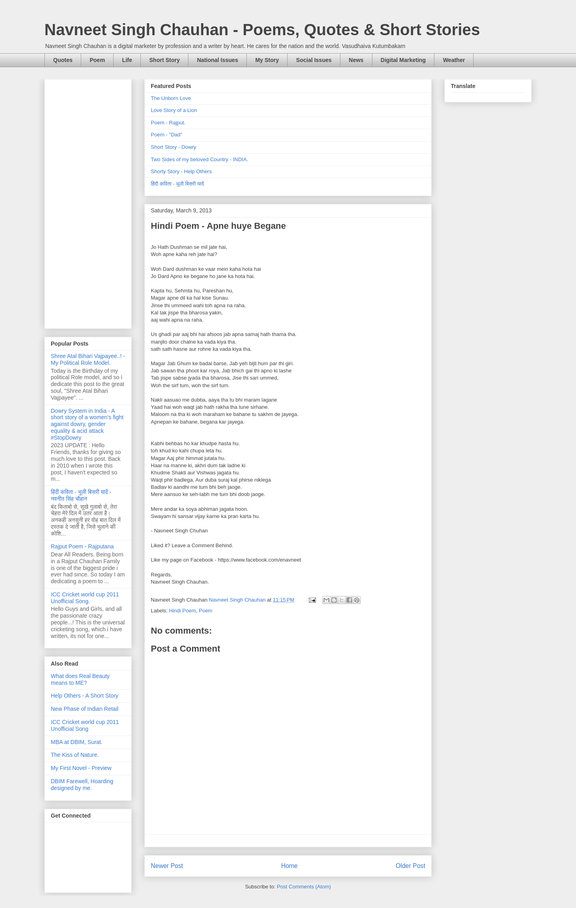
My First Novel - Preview (81, 768)
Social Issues (314, 60)
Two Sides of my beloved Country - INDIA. (199, 159)
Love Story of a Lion (174, 110)
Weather (454, 60)
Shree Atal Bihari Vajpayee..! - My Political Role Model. (88, 359)
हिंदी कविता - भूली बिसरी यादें (177, 184)
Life (127, 60)
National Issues (217, 60)
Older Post (410, 865)
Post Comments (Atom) (304, 887)
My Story (267, 60)
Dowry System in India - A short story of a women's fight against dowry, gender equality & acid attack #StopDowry (87, 424)
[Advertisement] (88, 202)
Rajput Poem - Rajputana (82, 546)
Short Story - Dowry (173, 147)
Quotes (62, 60)
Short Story (164, 60)
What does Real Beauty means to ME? (80, 679)
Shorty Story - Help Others (181, 171)
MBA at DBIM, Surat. (76, 742)
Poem (97, 60)
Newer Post (167, 865)
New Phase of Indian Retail (84, 709)
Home (289, 865)
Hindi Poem (182, 611)
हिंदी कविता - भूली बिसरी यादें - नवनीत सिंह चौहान (81, 495)
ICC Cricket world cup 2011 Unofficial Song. (85, 597)
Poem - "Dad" (166, 135)
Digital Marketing (403, 60)
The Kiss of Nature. (75, 755)
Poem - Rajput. (168, 123)
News (356, 60)
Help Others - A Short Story (84, 695)
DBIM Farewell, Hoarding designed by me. (82, 784)
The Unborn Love (171, 98)
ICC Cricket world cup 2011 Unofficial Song (85, 725)
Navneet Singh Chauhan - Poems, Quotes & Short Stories (262, 29)
